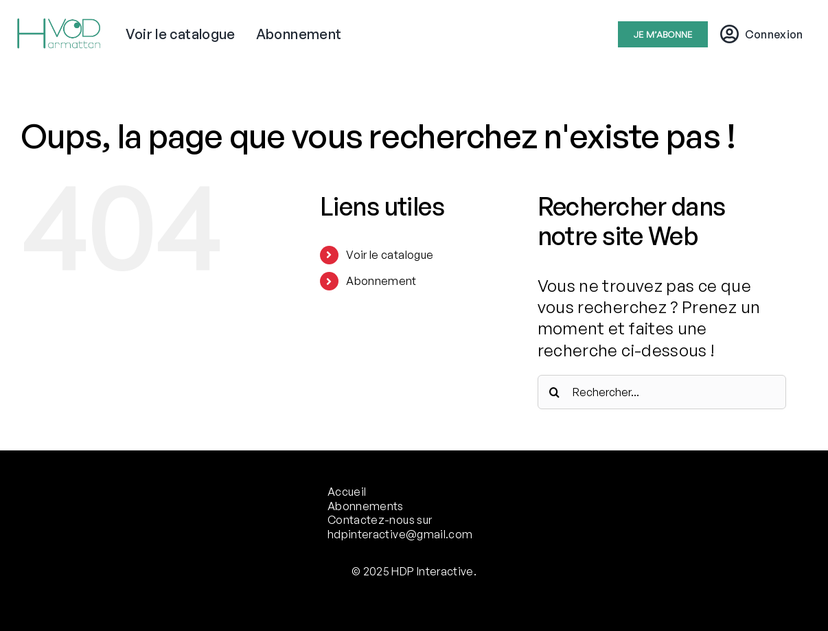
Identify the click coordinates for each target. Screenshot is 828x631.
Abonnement (381, 281)
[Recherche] (555, 392)
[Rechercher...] (662, 392)
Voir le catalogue (389, 255)
